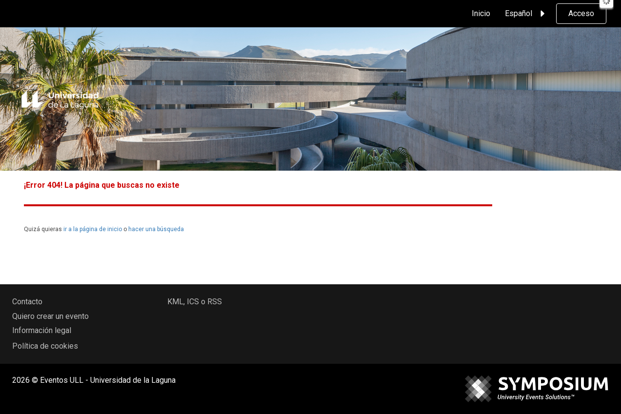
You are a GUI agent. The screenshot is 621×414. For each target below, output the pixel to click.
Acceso (581, 13)
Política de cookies (45, 346)
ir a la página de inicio (92, 229)
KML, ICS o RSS (194, 301)
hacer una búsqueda (156, 229)
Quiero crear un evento (50, 316)
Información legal (41, 330)
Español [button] (526, 14)
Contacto (27, 301)
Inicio (481, 13)
